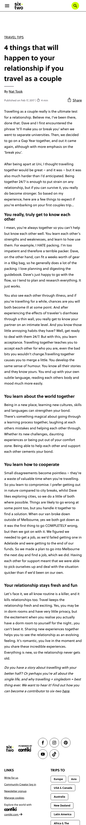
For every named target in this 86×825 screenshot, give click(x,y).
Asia (73, 779)
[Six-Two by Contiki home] (19, 6)
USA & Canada (63, 788)
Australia (59, 797)
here (65, 691)
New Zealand (62, 805)
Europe (58, 779)
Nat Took (16, 91)
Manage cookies (14, 798)
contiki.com (13, 814)
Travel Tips (14, 37)
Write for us (11, 778)
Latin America (62, 814)
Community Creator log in (20, 784)
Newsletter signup (15, 791)
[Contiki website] (25, 748)
